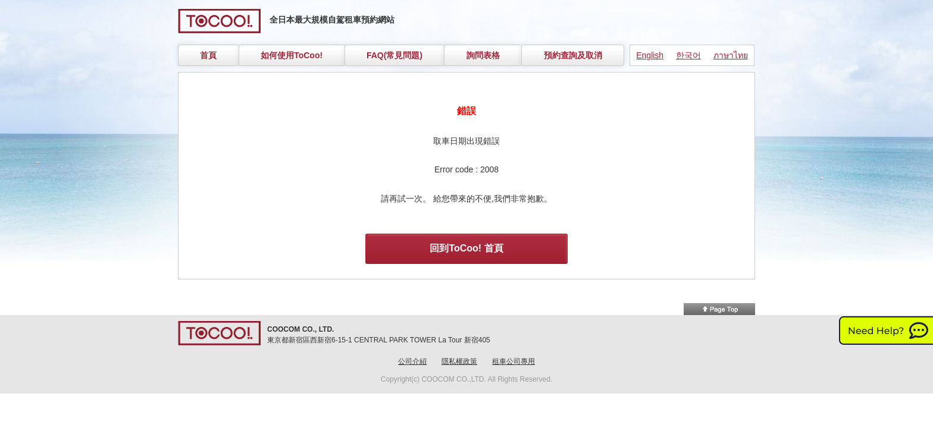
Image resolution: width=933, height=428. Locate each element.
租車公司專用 (513, 361)
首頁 (208, 55)
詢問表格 (483, 55)
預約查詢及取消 (573, 55)
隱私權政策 (459, 361)
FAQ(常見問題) (394, 55)
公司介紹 (412, 361)
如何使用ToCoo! (292, 55)
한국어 (688, 55)
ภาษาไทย (730, 55)
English (649, 55)
